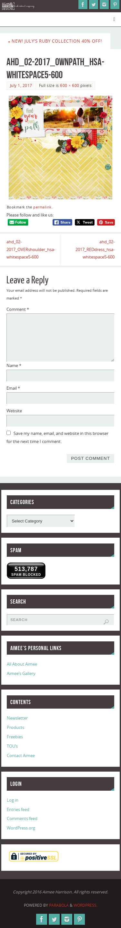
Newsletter (17, 718)
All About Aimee (22, 664)
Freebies (15, 737)
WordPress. (85, 905)
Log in (12, 800)
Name (13, 365)
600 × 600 (69, 85)
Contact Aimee (21, 755)
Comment (17, 309)
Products (15, 727)
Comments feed (22, 818)
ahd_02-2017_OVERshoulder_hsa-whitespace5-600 (30, 249)
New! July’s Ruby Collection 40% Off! (55, 41)
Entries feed (18, 809)
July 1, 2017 (21, 85)
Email (13, 388)
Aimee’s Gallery (21, 673)
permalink (42, 207)
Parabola (59, 905)
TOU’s (12, 746)
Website (14, 411)
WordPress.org (21, 828)
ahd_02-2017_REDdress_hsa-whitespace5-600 (95, 249)
